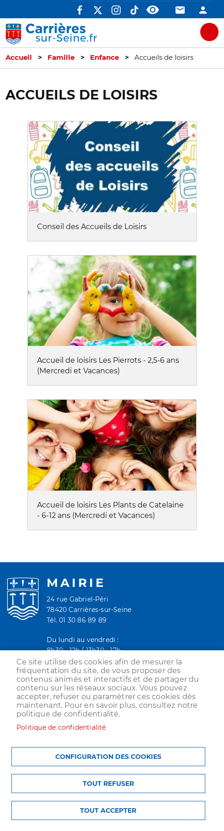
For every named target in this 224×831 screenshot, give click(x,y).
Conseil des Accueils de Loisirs (92, 226)
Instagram (116, 10)
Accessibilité (153, 10)
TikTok (134, 10)
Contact (180, 10)
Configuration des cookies (108, 756)
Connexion (203, 10)
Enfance (104, 57)
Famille (61, 57)
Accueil (18, 57)
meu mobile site (209, 32)
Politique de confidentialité (61, 727)
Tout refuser (108, 783)
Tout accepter (108, 810)
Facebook (79, 10)
